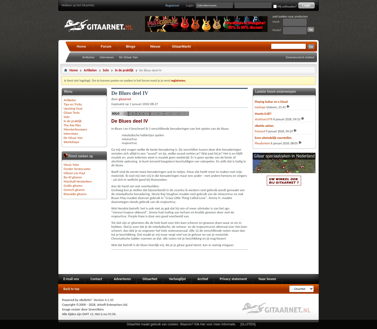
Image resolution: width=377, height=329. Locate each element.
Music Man (71, 165)
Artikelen (88, 57)
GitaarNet (149, 279)
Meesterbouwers (75, 129)
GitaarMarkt (181, 46)
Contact (96, 279)
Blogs (130, 46)
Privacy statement (233, 279)
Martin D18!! (263, 114)
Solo (106, 70)
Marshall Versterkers (78, 181)
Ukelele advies (264, 126)
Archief (202, 279)
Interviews (107, 57)
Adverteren (122, 279)
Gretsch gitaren (74, 190)
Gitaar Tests (72, 113)
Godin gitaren (73, 186)
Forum (106, 46)
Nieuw (155, 46)
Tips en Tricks (73, 104)
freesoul (260, 131)
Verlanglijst (177, 279)
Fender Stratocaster (77, 169)
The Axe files (72, 125)
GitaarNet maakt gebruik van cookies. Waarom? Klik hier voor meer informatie (181, 324)
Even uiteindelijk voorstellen (273, 138)
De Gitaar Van (128, 57)
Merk (276, 22)
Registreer (172, 5)
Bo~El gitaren (73, 177)
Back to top (71, 289)
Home (81, 46)
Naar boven (267, 279)
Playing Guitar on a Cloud (271, 102)
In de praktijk (124, 70)
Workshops (71, 142)
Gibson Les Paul (74, 173)
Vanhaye (260, 107)
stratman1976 (264, 119)
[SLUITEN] (248, 324)
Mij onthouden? (285, 6)
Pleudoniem (262, 143)
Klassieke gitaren (75, 194)
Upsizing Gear (73, 108)
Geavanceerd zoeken (300, 57)
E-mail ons (71, 279)
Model (277, 30)
